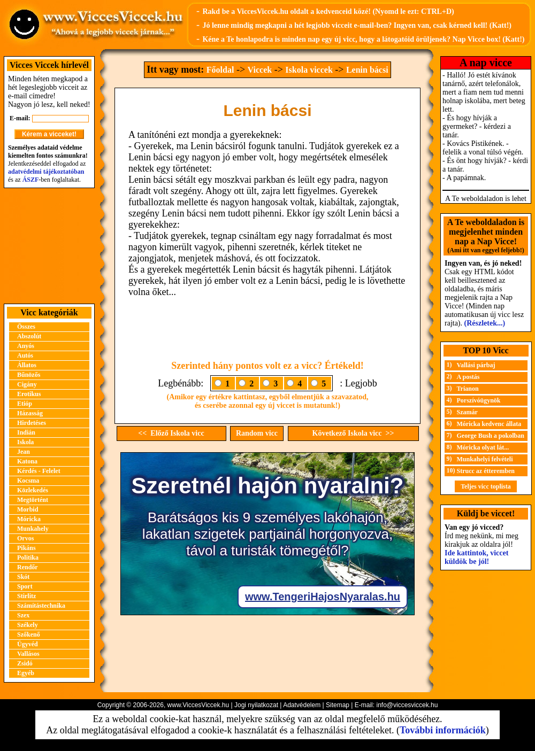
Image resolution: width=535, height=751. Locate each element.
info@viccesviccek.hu (407, 705)
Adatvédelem (301, 705)
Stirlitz (26, 596)
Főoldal (220, 69)
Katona (27, 461)
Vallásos (28, 653)
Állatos (26, 365)
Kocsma (28, 480)
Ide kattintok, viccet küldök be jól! (476, 557)
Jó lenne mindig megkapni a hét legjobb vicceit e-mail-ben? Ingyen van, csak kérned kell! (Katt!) (356, 25)
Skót (23, 576)
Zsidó (25, 663)
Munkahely (33, 528)
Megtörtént (32, 500)
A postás (468, 377)
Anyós (25, 346)
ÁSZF (30, 179)
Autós (25, 355)
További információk (443, 730)
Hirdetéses (31, 423)
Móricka (29, 519)
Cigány (27, 384)
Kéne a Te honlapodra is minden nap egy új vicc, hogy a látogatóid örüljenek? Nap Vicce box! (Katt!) (363, 39)
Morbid (27, 509)
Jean (23, 451)
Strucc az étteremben (486, 471)
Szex (23, 615)
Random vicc (257, 433)
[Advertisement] (49, 246)
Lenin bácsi (367, 69)
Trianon (468, 388)
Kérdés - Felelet (38, 471)
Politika (28, 557)
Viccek (260, 69)
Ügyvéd (27, 644)
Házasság (30, 413)
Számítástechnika (41, 605)
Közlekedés (32, 490)
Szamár (467, 412)
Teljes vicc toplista (486, 486)
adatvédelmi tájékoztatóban (46, 171)
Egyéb (25, 673)
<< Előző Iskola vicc (171, 433)
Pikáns (26, 548)
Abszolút (29, 336)
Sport (25, 586)
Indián (26, 432)
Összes (26, 326)
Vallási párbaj (476, 365)
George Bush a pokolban (490, 435)
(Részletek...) (485, 323)
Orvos (25, 538)
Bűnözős (28, 374)
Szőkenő (28, 634)
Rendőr (27, 567)
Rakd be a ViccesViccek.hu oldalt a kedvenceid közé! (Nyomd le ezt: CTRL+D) (328, 11)
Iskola (25, 442)
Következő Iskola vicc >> (353, 433)
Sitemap (337, 705)
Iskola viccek (308, 69)
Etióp (24, 403)
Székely (27, 625)
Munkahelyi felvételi (485, 459)
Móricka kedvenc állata (489, 424)
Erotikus (29, 394)
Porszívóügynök (479, 400)
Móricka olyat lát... (483, 447)
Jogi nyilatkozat (256, 705)
